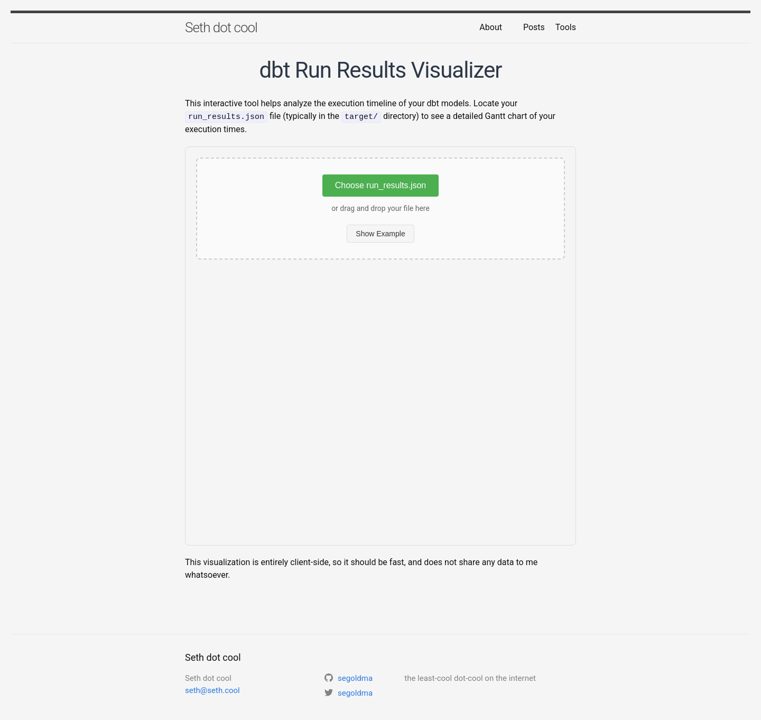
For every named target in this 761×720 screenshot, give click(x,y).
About (490, 27)
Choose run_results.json (380, 184)
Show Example (380, 233)
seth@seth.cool (212, 690)
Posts (534, 27)
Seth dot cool (221, 27)
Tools (565, 27)
